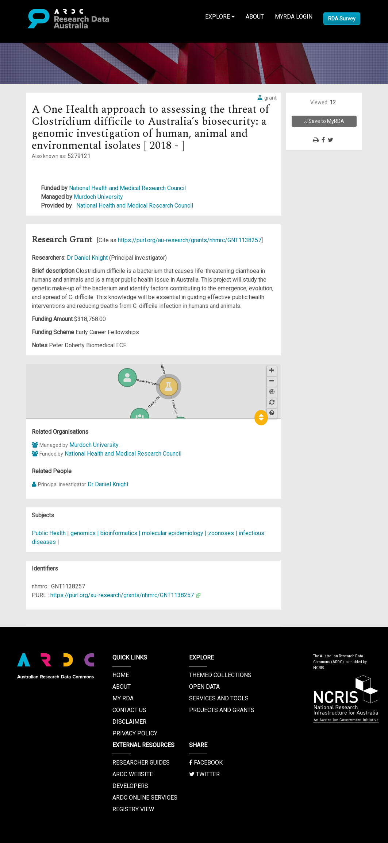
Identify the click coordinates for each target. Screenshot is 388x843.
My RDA (123, 698)
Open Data (204, 686)
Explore (220, 16)
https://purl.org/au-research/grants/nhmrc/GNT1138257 (189, 240)
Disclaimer (129, 721)
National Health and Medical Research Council (127, 188)
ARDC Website (132, 774)
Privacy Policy (134, 733)
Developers (130, 785)
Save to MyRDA (324, 121)
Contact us (129, 710)
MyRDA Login (293, 16)
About (255, 16)
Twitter (204, 774)
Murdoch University (98, 196)
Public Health (49, 533)
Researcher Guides (141, 762)
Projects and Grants (221, 710)
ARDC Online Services (144, 797)
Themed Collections (220, 675)
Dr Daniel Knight (88, 257)
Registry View (133, 809)
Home (120, 675)
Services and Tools (219, 698)
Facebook (206, 762)
